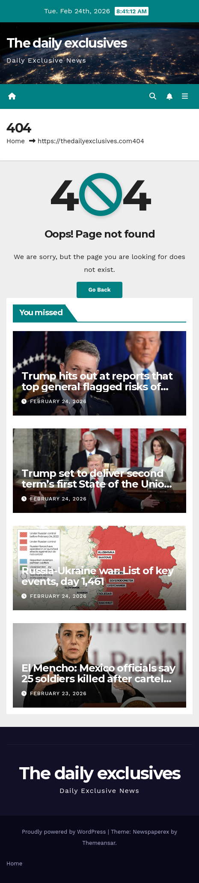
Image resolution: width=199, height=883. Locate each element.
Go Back (100, 289)
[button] (152, 96)
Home (15, 141)
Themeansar (98, 843)
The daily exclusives (66, 43)
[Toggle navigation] (185, 96)
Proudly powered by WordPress (65, 832)
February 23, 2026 (58, 693)
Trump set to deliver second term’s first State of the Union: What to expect (97, 484)
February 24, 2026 (58, 401)
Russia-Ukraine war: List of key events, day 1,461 (97, 576)
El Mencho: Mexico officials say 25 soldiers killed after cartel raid (98, 679)
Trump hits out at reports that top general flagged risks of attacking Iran (96, 387)
